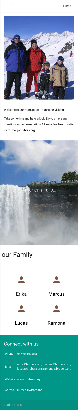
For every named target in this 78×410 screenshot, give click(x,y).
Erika (21, 294)
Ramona (57, 323)
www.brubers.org (28, 379)
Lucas (21, 323)
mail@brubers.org (23, 130)
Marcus (56, 294)
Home (67, 6)
